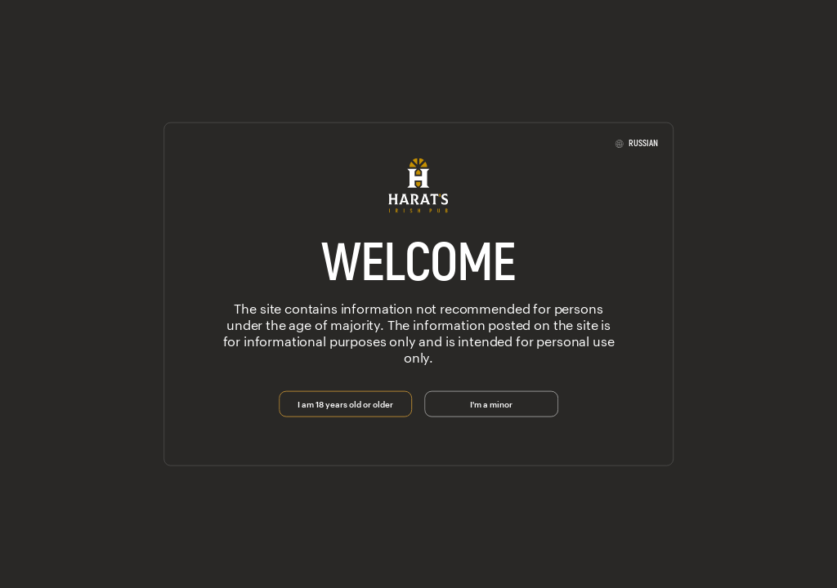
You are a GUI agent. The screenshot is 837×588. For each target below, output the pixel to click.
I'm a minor (491, 402)
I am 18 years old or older (345, 402)
